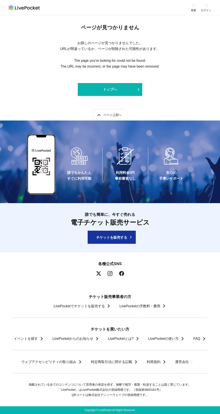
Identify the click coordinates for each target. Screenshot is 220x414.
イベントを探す (26, 338)
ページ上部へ (113, 115)
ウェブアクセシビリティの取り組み (48, 362)
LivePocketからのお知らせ (72, 338)
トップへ (110, 89)
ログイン (206, 10)
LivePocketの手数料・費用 (139, 306)
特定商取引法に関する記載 (111, 362)
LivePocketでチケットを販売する (79, 306)
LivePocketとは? (120, 338)
